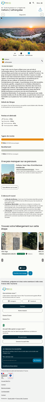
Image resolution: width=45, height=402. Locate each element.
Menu (38, 3)
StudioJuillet (11, 398)
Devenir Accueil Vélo (22, 341)
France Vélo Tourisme (22, 398)
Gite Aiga (4, 251)
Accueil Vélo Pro (5, 381)
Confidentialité (5, 391)
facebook (33, 301)
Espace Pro (6, 319)
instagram (13, 301)
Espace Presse (7, 315)
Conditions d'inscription (10, 366)
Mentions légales (5, 388)
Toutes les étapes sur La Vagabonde (14, 8)
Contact (22, 306)
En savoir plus (22, 337)
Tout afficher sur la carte (9, 187)
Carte (23, 268)
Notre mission (22, 310)
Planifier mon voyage (20, 273)
